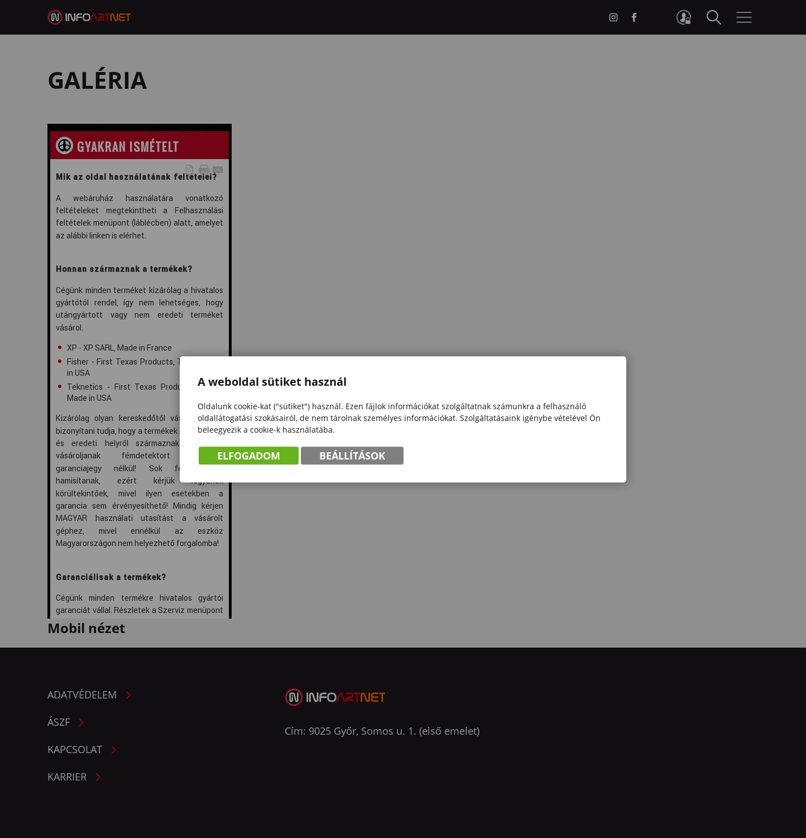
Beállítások (352, 456)
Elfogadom (248, 456)
